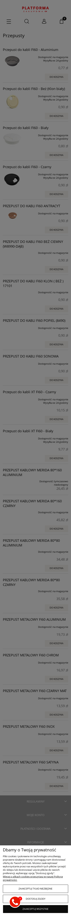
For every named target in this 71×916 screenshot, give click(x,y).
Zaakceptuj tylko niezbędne (35, 888)
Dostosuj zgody (35, 898)
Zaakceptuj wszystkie (35, 909)
